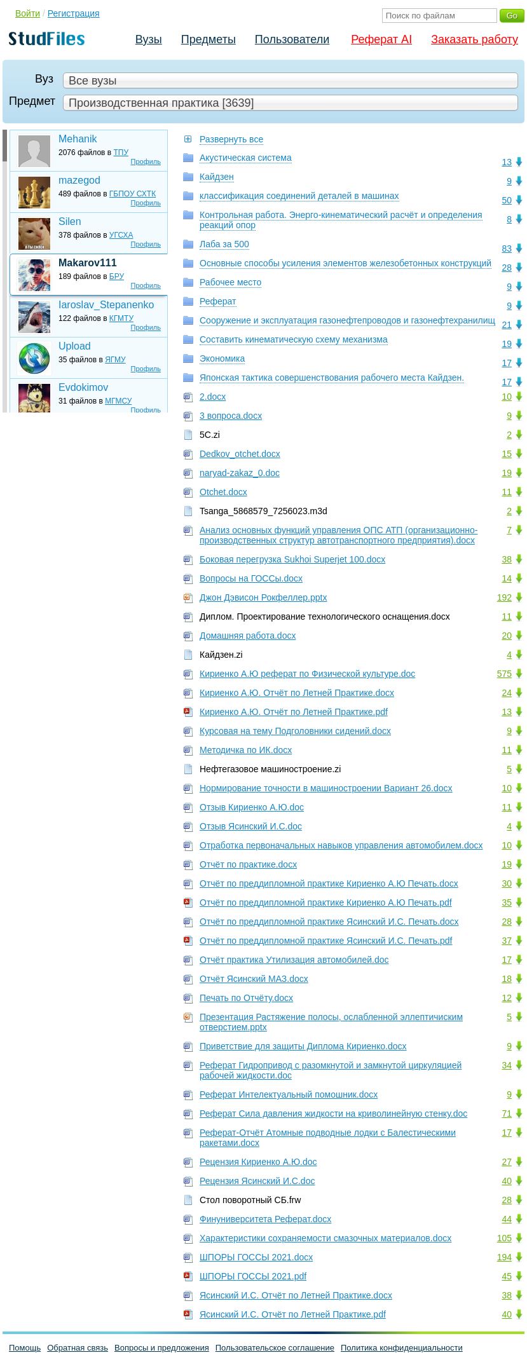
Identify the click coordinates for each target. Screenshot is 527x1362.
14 (507, 578)
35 (507, 902)
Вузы (148, 39)
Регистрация (74, 13)
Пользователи (292, 39)
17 (507, 363)
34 (507, 1065)
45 (507, 1276)
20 (507, 635)
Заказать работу (474, 39)
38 (507, 559)
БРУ (116, 276)
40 (507, 1181)
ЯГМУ (115, 359)
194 (504, 1257)
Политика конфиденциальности (402, 1347)
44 (507, 1219)
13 (507, 162)
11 (507, 492)
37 (507, 941)
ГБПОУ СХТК (132, 193)
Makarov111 (87, 262)
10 (507, 397)
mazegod (79, 180)
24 (507, 693)
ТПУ (121, 152)
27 (507, 1162)
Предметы (208, 39)
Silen (69, 221)
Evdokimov (83, 387)
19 (507, 344)
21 (507, 325)
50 (507, 200)
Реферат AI (381, 39)
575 (504, 674)
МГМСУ (118, 401)
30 (507, 883)
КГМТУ (121, 318)
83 (507, 248)
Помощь (25, 1347)
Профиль (146, 161)
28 (507, 267)
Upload (74, 346)
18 (507, 979)
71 (507, 1113)
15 (507, 454)
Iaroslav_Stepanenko (106, 304)
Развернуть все (231, 139)
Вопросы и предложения (161, 1347)
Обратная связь (77, 1347)
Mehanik (77, 138)
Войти (27, 13)
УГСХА (121, 235)
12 (507, 998)
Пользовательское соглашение (275, 1347)
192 (504, 597)
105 (504, 1238)
